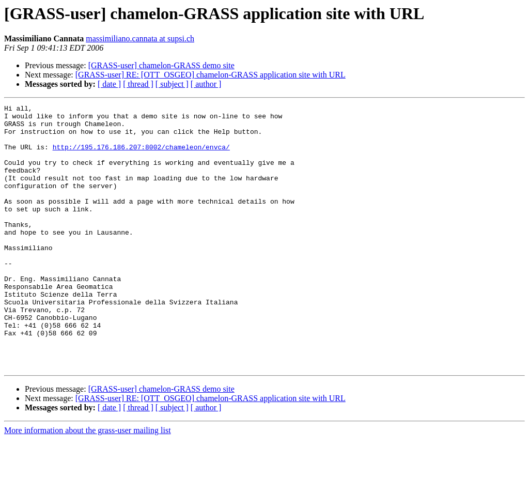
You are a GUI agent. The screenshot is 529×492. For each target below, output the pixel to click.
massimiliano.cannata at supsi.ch (140, 38)
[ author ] (206, 84)
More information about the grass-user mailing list (87, 483)
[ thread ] (138, 84)
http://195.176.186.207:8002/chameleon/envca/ (141, 156)
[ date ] (109, 84)
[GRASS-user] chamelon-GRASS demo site (161, 65)
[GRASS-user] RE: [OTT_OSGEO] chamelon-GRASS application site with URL (210, 74)
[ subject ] (172, 84)
